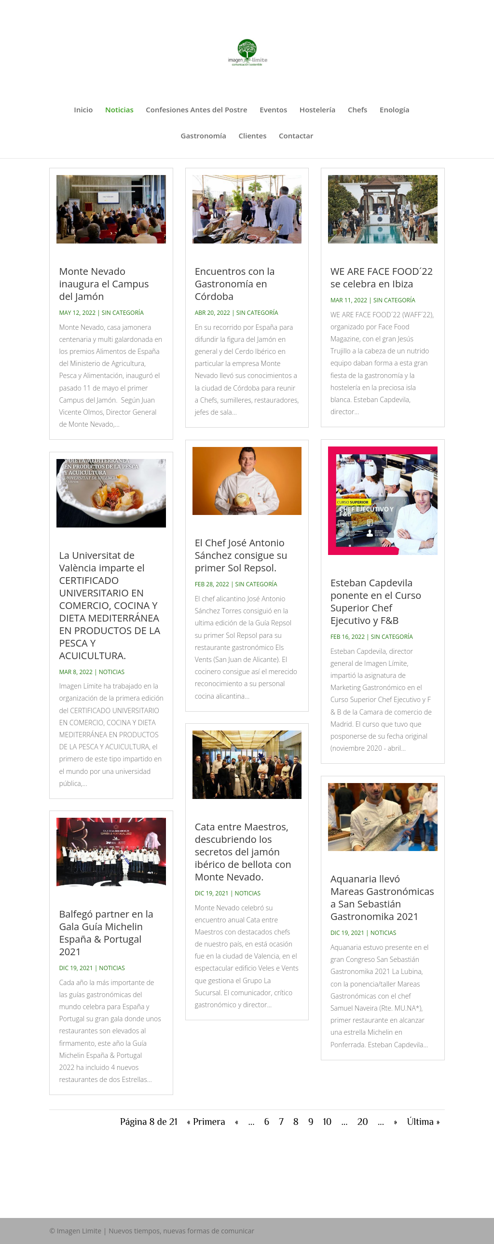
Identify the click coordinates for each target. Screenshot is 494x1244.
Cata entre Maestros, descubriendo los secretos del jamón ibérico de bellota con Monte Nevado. (243, 851)
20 (362, 1121)
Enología (395, 110)
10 (327, 1121)
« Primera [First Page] (206, 1121)
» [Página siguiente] (395, 1121)
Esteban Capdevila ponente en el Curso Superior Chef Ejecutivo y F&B (375, 601)
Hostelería (318, 110)
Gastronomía (203, 136)
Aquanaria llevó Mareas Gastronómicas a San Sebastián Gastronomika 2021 (382, 897)
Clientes (253, 136)
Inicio (83, 110)
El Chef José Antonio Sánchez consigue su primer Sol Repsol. (241, 555)
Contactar (296, 136)
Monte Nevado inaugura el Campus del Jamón (104, 284)
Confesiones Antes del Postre (196, 110)
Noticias (119, 110)
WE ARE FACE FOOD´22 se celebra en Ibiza (381, 277)
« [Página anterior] (236, 1121)
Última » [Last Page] (423, 1121)
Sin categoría (123, 313)
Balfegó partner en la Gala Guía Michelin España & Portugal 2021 (106, 932)
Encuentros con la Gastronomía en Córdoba (235, 284)
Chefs (357, 110)
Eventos (273, 110)
